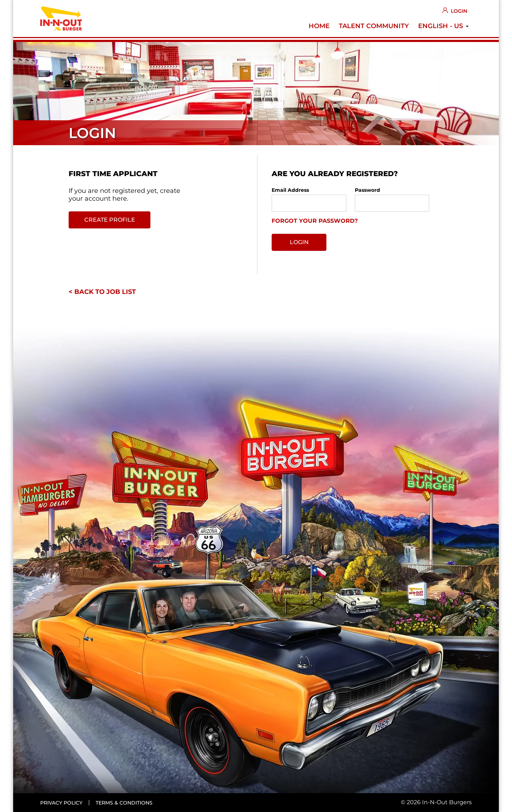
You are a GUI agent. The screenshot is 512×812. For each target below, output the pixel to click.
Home (319, 26)
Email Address (290, 190)
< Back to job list (102, 292)
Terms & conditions (124, 803)
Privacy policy (61, 803)
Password (367, 190)
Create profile (109, 219)
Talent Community (374, 26)
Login (459, 11)
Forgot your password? (315, 220)
